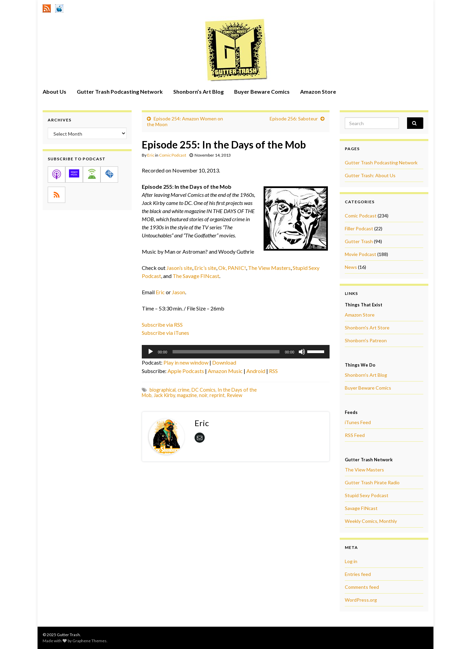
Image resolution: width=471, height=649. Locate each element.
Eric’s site (205, 267)
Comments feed (362, 587)
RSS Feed (355, 435)
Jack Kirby (164, 395)
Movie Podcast (360, 254)
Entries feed (358, 574)
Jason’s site (179, 267)
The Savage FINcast (196, 276)
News (351, 267)
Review (234, 395)
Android (255, 371)
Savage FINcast (361, 508)
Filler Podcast (359, 228)
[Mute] (301, 351)
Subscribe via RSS (162, 324)
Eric (150, 155)
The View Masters (269, 267)
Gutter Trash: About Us (370, 175)
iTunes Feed (358, 422)
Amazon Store (318, 91)
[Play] (150, 351)
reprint (217, 395)
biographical (163, 390)
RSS (273, 371)
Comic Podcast (172, 155)
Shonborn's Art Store (367, 327)
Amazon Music (225, 371)
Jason (178, 292)
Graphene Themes (89, 640)
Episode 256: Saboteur (294, 118)
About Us (54, 91)
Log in (351, 561)
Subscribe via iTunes (165, 332)
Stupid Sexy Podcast (366, 495)
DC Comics (204, 390)
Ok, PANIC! (232, 267)
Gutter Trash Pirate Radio (372, 482)
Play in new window (185, 362)
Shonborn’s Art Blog (198, 91)
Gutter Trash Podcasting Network (120, 91)
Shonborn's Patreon (366, 340)
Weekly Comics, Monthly (371, 521)
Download (224, 362)
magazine (187, 395)
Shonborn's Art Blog (366, 375)
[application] (236, 351)
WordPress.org (361, 600)
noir (203, 395)
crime (183, 390)
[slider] (226, 351)
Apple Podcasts (185, 371)
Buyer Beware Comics (262, 91)
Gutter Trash (359, 241)
